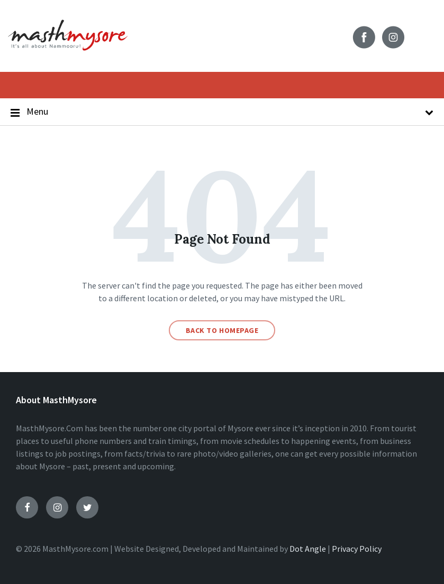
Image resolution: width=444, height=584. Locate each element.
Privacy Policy (357, 548)
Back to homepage (222, 330)
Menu (222, 112)
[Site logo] (67, 56)
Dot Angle (307, 548)
